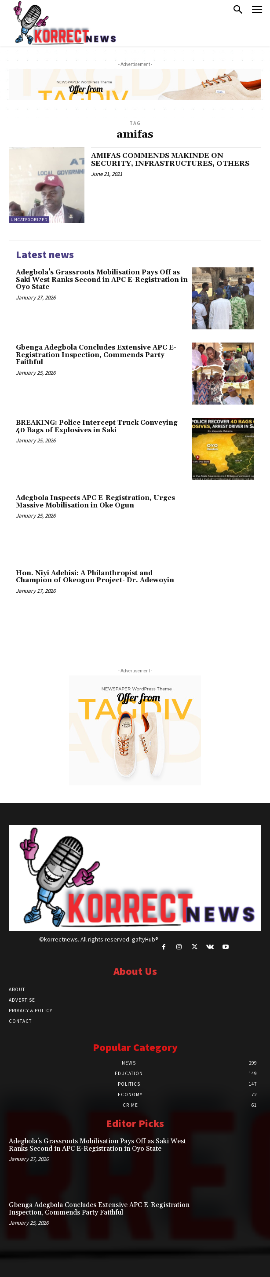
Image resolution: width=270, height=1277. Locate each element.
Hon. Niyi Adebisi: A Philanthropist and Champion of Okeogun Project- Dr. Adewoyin (95, 577)
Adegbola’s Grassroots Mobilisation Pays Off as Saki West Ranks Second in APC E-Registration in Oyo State (102, 279)
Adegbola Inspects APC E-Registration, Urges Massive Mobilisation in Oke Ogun (95, 502)
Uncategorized (29, 220)
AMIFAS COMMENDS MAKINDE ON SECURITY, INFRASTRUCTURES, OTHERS (170, 159)
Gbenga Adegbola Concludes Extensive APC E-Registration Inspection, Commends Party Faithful (96, 354)
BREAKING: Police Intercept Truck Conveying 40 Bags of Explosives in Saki (97, 426)
